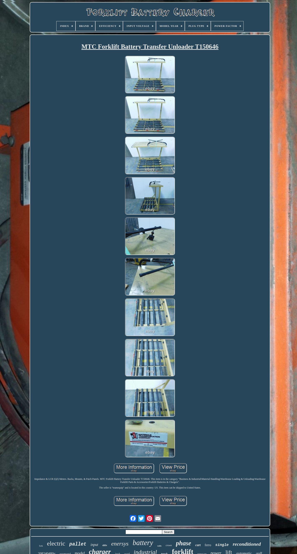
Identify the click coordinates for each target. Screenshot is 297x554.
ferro (208, 545)
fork (41, 545)
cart (198, 545)
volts (159, 545)
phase (183, 543)
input (94, 545)
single (222, 545)
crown (169, 545)
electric (56, 543)
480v (104, 545)
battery (143, 543)
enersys (119, 543)
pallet (77, 544)
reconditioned (247, 544)
